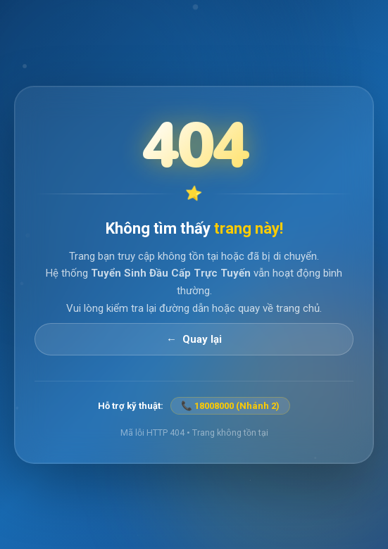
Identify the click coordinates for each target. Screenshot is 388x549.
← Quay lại (194, 338)
